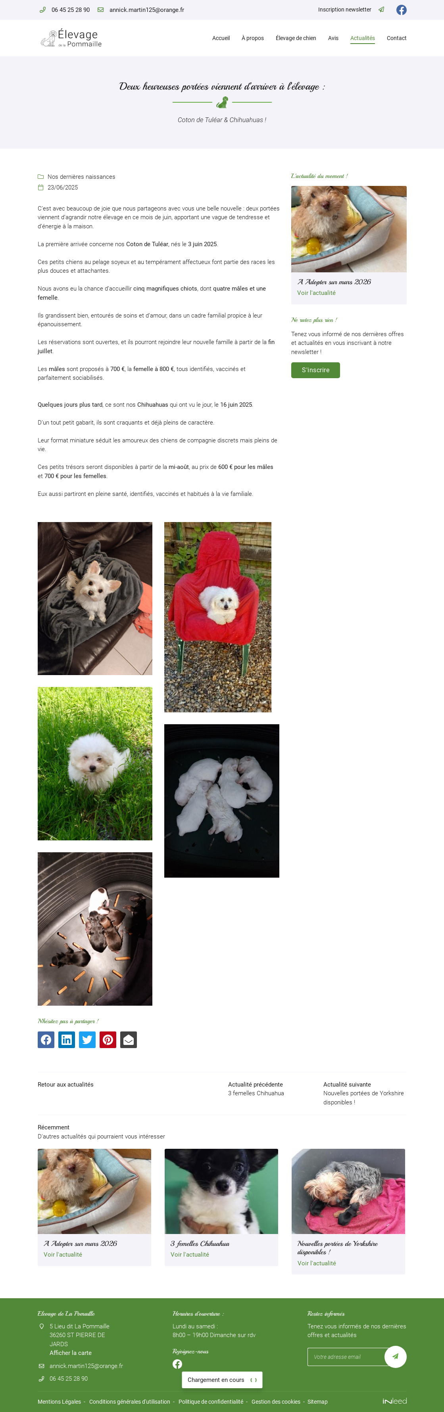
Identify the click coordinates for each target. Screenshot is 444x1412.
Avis (333, 38)
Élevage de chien (296, 38)
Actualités (362, 38)
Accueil (221, 38)
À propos (253, 38)
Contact (397, 38)
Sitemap (318, 1402)
